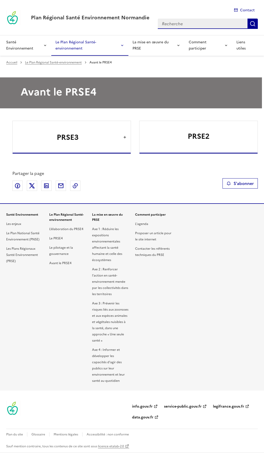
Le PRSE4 (56, 238)
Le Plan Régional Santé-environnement (75, 45)
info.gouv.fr (142, 406)
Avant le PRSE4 (60, 263)
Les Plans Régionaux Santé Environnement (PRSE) (22, 254)
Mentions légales (66, 434)
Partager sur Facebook (17, 186)
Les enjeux (13, 224)
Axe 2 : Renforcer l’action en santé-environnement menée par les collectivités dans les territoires (110, 281)
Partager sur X (32, 186)
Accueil (11, 62)
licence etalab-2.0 (111, 446)
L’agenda (141, 224)
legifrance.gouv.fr (228, 406)
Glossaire (38, 434)
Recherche (253, 24)
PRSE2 (199, 136)
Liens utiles (241, 45)
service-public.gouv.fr (183, 406)
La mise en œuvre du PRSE (151, 45)
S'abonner (240, 183)
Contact (247, 10)
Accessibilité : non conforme (108, 434)
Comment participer (198, 45)
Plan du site (14, 434)
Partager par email (61, 186)
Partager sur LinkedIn (46, 186)
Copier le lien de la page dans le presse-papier (75, 186)
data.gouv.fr (142, 417)
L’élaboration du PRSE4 (66, 229)
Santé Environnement (19, 45)
